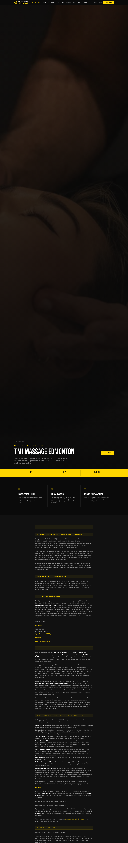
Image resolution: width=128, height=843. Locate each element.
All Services (19, 441)
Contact (85, 2)
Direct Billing (66, 2)
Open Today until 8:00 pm (43, 634)
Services (46, 2)
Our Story (55, 2)
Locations (36, 2)
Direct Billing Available (42, 641)
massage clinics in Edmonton (75, 819)
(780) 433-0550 (97, 2)
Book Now (108, 2)
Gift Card (76, 2)
